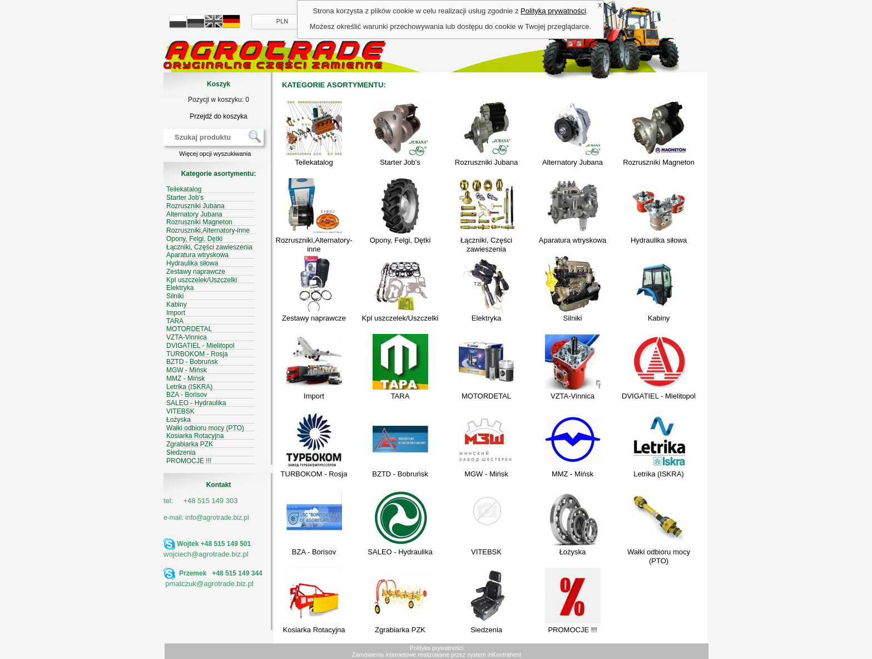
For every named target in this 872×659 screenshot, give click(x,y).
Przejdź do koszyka (218, 116)
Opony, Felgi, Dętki (400, 240)
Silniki (572, 318)
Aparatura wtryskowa (572, 240)
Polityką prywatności (553, 11)
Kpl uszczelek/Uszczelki (400, 318)
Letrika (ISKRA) (658, 474)
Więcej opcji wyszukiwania (215, 153)
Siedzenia (486, 630)
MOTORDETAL (486, 396)
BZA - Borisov (314, 552)
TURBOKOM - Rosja (314, 474)
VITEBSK (486, 552)
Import (314, 396)
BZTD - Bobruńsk (400, 474)
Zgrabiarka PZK (400, 630)
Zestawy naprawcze (314, 318)
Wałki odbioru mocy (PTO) (658, 556)
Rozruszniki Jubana (486, 162)
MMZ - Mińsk (572, 474)
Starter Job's (400, 162)
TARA (400, 396)
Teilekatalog (314, 162)
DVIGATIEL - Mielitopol (659, 396)
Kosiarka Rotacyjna (314, 630)
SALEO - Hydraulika (400, 552)
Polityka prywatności (437, 648)
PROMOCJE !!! (572, 630)
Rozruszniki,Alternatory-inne (314, 244)
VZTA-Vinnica (572, 396)
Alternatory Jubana (572, 162)
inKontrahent (504, 654)
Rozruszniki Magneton (659, 162)
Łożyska (572, 552)
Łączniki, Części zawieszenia (486, 244)
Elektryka (486, 318)
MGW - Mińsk (486, 474)
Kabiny (659, 318)
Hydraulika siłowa (659, 240)
